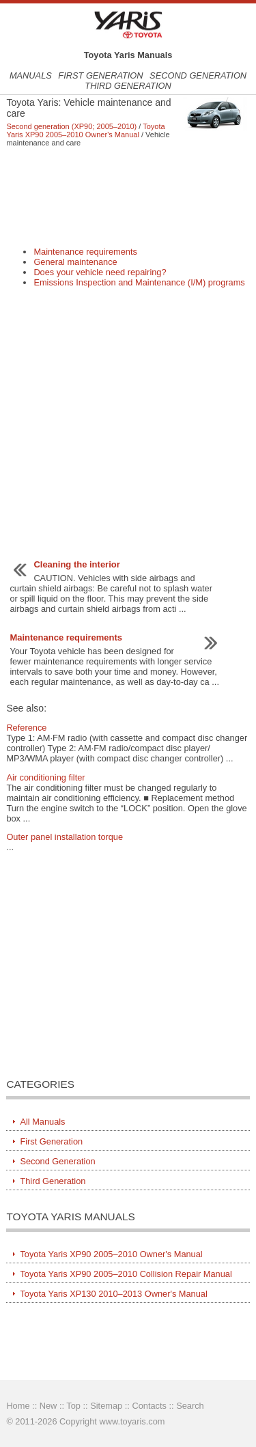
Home (17, 1406)
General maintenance (75, 262)
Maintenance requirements (85, 252)
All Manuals (42, 1121)
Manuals (31, 75)
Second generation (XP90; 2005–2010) (71, 126)
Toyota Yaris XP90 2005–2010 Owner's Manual (85, 130)
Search (190, 1406)
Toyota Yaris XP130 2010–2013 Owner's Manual (113, 1294)
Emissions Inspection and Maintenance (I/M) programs (138, 282)
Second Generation (198, 75)
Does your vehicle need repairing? (99, 272)
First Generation (100, 75)
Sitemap (106, 1406)
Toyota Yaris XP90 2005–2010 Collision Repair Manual (125, 1274)
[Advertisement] (127, 197)
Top (73, 1406)
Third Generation (128, 86)
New (48, 1406)
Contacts (149, 1406)
